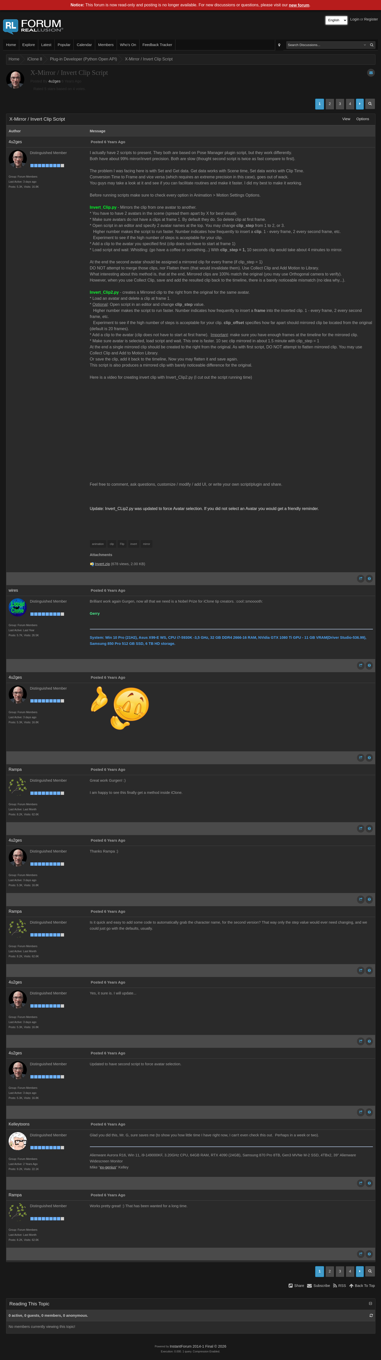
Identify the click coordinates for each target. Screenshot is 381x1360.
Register (371, 19)
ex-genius (108, 1167)
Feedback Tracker (157, 44)
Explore (28, 44)
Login (354, 19)
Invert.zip (102, 564)
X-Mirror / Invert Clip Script (148, 59)
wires (13, 590)
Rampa (15, 769)
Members (106, 44)
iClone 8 (34, 59)
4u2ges (54, 81)
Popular (64, 44)
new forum (299, 5)
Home (11, 44)
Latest (46, 44)
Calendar (84, 44)
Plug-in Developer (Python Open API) (83, 59)
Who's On (128, 44)
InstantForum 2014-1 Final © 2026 (198, 1346)
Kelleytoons (19, 1124)
